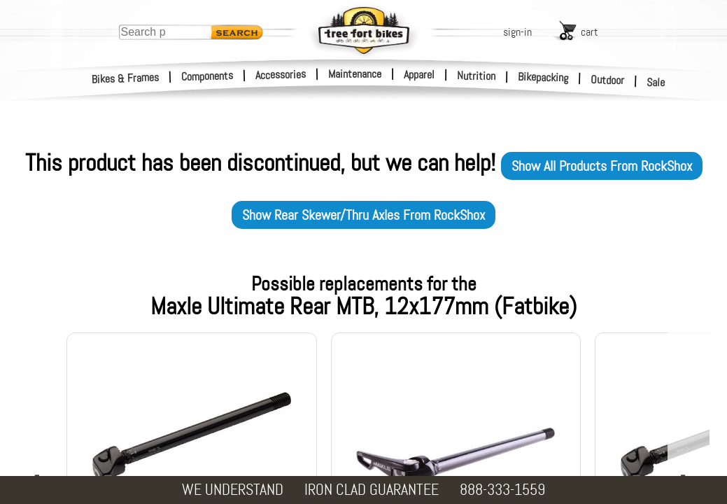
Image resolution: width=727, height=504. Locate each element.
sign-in (517, 31)
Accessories (280, 74)
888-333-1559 (502, 489)
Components (207, 76)
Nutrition (476, 75)
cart (589, 31)
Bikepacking (543, 77)
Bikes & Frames (126, 78)
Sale (656, 82)
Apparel (419, 74)
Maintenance (354, 73)
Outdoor (608, 80)
